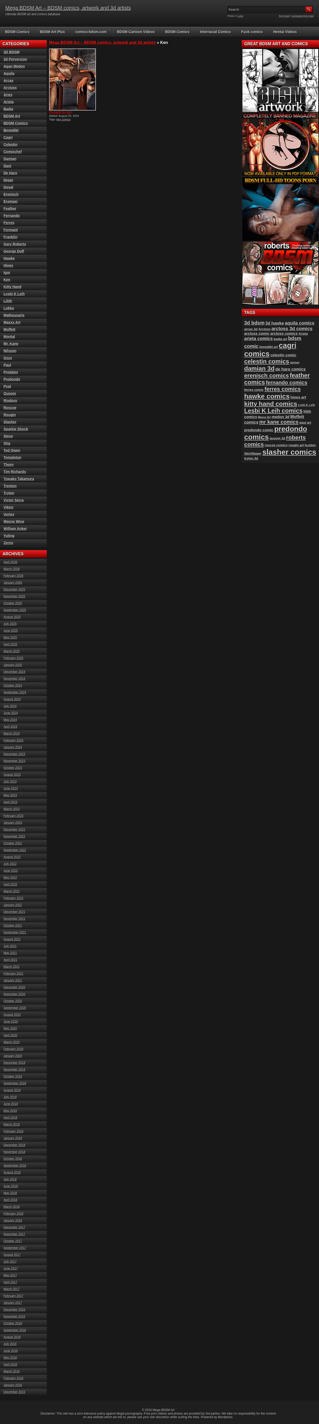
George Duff (14, 251)
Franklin (10, 237)
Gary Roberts (15, 244)
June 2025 (11, 630)
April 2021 (10, 960)
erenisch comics (266, 375)
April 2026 (10, 562)
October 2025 (13, 603)
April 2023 (10, 802)
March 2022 (12, 891)
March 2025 (12, 651)
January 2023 (13, 823)
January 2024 (13, 747)
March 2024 (12, 733)
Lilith (8, 301)
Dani (7, 166)
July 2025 (10, 624)
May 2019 (10, 1111)
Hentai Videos (285, 32)
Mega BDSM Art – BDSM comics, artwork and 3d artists (68, 8)
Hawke (9, 258)
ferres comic (254, 390)
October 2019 (13, 1076)
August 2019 (12, 1090)
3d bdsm (254, 323)
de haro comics (291, 369)
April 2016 (10, 1364)
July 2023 (10, 781)
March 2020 (12, 1042)
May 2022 (10, 877)
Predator (11, 372)
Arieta (9, 102)
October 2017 (13, 1241)
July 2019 (10, 1097)
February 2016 (13, 1378)
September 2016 (15, 1330)
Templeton (12, 457)
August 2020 (12, 1015)
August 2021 (12, 939)
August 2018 (12, 1172)
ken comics (63, 119)
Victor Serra (14, 500)
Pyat (7, 386)
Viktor (8, 507)
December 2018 (14, 1145)
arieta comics (258, 338)
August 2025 (12, 617)
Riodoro (10, 401)
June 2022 (11, 871)
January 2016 (13, 1385)
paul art (305, 422)
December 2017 (14, 1227)
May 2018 (10, 1193)
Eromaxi (11, 201)
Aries (8, 95)
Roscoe (10, 408)
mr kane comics (278, 422)
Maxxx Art (12, 322)
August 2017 (12, 1255)
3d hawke (274, 323)
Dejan (8, 180)
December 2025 (14, 589)
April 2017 (10, 1282)
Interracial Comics (215, 32)
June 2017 (11, 1268)
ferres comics (283, 389)
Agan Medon (14, 66)
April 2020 (10, 1035)
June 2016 (11, 1351)
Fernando (12, 216)
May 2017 (10, 1275)
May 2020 (10, 1028)
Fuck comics (252, 32)
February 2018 (13, 1213)
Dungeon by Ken (60, 112)
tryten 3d (251, 458)
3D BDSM (12, 52)
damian (294, 362)
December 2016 (14, 1309)
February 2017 (13, 1296)
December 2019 (14, 1063)
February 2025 (13, 658)
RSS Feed (284, 16)
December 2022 (14, 829)
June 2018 (11, 1186)
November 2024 (14, 679)
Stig (7, 443)
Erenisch (11, 194)
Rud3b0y (310, 445)
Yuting (9, 536)
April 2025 (10, 644)
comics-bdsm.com (91, 32)
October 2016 (13, 1323)
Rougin (10, 415)
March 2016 (12, 1371)
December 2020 (14, 987)
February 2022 (13, 898)
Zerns (8, 543)
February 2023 (13, 816)
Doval (8, 187)
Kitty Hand (12, 287)
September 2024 (15, 692)
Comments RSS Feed (302, 16)
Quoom (10, 393)
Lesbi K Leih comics (273, 410)
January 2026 (13, 582)
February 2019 (13, 1131)
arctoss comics (284, 333)
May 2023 (10, 795)
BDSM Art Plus (52, 32)
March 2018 (12, 1207)
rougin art (296, 445)
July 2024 (10, 706)
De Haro (10, 173)
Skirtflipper (253, 453)
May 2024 (10, 720)
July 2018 (10, 1179)
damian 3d (259, 368)
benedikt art (268, 347)
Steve (8, 436)
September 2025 (15, 610)
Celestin (10, 145)
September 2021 (15, 932)
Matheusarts (14, 315)
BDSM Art (12, 116)
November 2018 (14, 1152)
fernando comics (286, 382)
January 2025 (13, 665)
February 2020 (13, 1049)
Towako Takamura (19, 479)
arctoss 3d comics (291, 328)
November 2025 (14, 596)
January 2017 (13, 1303)
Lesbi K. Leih (306, 404)
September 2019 (15, 1083)
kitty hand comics (270, 403)
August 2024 (12, 699)
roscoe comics (276, 445)
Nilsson (10, 351)
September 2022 (15, 850)
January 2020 (13, 1056)
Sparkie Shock (16, 429)
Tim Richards (15, 472)
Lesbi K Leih (14, 294)
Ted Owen (12, 450)
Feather (10, 209)
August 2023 (12, 775)
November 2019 (14, 1069)
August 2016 (12, 1337)
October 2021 (13, 925)
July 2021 (10, 946)
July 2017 (10, 1261)
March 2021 (12, 967)
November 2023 (14, 761)
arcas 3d (250, 329)
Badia (8, 109)
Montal (9, 337)
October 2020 (13, 1001)
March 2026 (12, 569)
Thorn (9, 465)
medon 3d (280, 417)
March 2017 (12, 1289)
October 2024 (13, 685)
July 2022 (10, 864)
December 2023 (14, 754)
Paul (7, 365)
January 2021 (13, 980)
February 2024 (13, 740)
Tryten (9, 493)
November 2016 (14, 1316)
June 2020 (11, 1021)
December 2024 (14, 672)
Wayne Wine (14, 521)
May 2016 (10, 1357)
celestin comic (283, 355)
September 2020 (15, 1008)
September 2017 (15, 1248)
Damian (10, 159)
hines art (298, 397)
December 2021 (14, 912)
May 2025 (10, 637)
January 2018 (13, 1220)
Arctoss (10, 88)
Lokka (9, 308)
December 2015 (14, 1392)
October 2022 (13, 843)
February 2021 (13, 973)
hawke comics (267, 396)
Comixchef (13, 152)
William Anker (15, 529)
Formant (11, 230)
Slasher (10, 422)
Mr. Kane (11, 344)
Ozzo (8, 358)
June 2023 (11, 788)
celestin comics (266, 361)
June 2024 (11, 713)
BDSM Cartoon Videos (136, 32)
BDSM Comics (17, 32)
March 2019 (12, 1124)
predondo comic (258, 430)
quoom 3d (277, 438)
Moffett (10, 329)
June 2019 (11, 1104)
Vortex (9, 514)
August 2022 (12, 857)
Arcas (8, 80)
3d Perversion (15, 59)
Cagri (8, 137)
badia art (280, 339)
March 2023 (12, 809)
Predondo (12, 379)
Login (240, 16)
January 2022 (13, 905)
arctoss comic (256, 333)
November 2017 (14, 1234)
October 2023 (13, 768)
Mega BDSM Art (164, 1410)
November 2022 (14, 836)
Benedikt (11, 130)
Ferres (9, 223)
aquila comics (299, 323)
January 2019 (13, 1138)
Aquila (9, 73)
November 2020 (14, 994)
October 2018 (13, 1159)
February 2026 (13, 576)
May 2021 (10, 953)
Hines (8, 265)
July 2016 (10, 1344)
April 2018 (10, 1200)
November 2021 (14, 919)
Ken (7, 280)
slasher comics (289, 452)
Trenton (10, 486)
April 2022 (10, 884)
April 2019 (10, 1117)
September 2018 (15, 1165)
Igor (7, 273)
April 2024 (10, 727)
